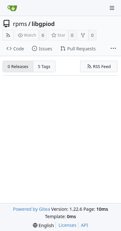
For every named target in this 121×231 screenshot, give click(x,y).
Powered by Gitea (31, 209)
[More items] (113, 49)
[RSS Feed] (8, 35)
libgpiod (43, 24)
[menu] (43, 225)
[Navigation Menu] (112, 8)
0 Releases (18, 66)
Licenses (67, 225)
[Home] (12, 8)
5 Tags (44, 66)
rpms (20, 24)
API (84, 225)
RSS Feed (99, 66)
